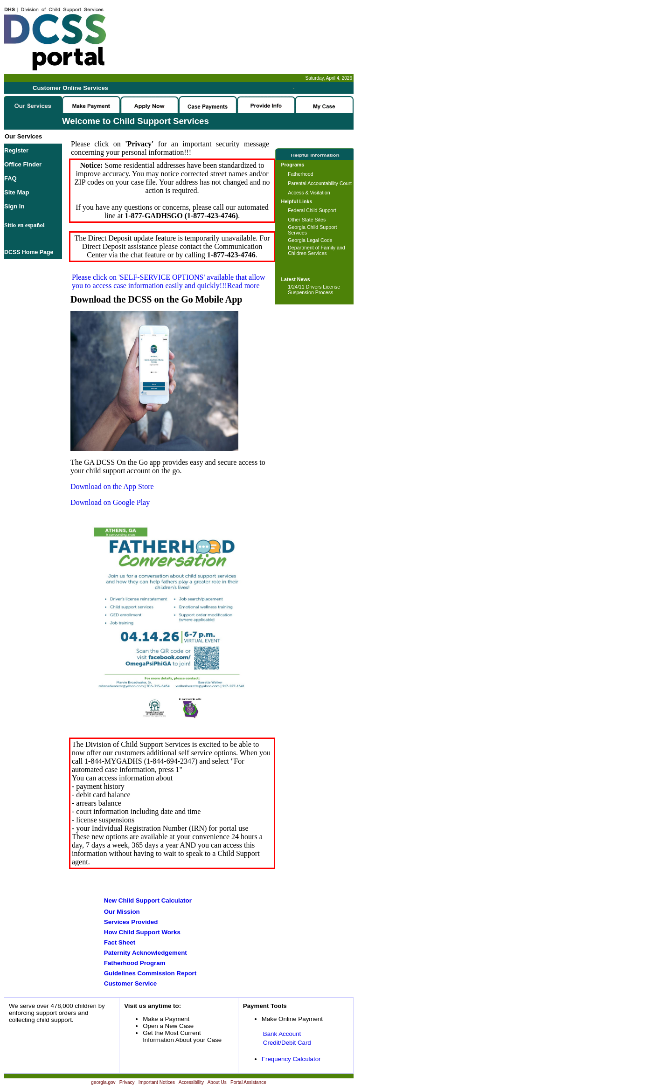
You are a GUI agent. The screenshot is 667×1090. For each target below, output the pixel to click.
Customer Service (130, 983)
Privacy (127, 1082)
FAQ (10, 178)
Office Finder (23, 164)
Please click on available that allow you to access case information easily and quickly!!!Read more (168, 281)
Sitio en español (24, 224)
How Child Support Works (142, 932)
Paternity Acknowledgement (145, 952)
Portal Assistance (248, 1082)
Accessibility (191, 1082)
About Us (217, 1082)
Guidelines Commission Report (150, 973)
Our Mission (122, 911)
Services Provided (131, 921)
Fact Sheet (119, 942)
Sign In (14, 206)
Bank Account (282, 1033)
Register (16, 150)
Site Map (16, 192)
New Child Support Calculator (148, 900)
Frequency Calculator (291, 1059)
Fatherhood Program (135, 962)
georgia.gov (103, 1082)
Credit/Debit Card (287, 1042)
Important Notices (157, 1082)
